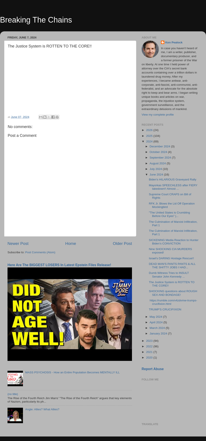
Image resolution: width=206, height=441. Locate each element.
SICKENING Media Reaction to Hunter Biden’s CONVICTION (173, 241)
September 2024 (161, 157)
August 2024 (158, 163)
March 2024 (158, 328)
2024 (149, 141)
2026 (149, 130)
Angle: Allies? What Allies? (42, 409)
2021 (149, 352)
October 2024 (159, 152)
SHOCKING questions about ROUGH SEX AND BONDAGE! (173, 293)
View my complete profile (158, 114)
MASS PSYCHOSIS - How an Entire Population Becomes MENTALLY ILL (72, 372)
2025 (149, 135)
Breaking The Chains (36, 19)
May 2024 (156, 316)
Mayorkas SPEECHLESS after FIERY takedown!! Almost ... (173, 187)
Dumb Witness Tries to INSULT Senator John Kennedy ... (169, 274)
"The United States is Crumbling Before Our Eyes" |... (169, 214)
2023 (149, 340)
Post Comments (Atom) (40, 252)
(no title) (13, 394)
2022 (149, 346)
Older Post (122, 243)
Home (70, 243)
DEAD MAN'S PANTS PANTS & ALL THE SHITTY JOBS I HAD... (172, 265)
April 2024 (157, 322)
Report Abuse (153, 369)
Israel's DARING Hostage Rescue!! (171, 258)
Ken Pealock (173, 42)
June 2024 (157, 174)
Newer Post (18, 243)
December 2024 (160, 146)
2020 (149, 357)
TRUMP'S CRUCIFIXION (165, 309)
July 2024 (156, 169)
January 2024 (159, 333)
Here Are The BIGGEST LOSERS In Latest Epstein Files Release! (59, 265)
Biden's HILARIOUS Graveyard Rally (172, 179)
